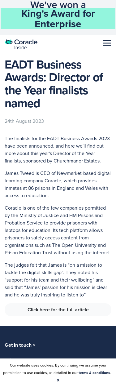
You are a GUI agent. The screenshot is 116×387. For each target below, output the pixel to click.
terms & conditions (94, 373)
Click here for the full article (58, 309)
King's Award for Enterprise (58, 18)
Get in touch (20, 345)
